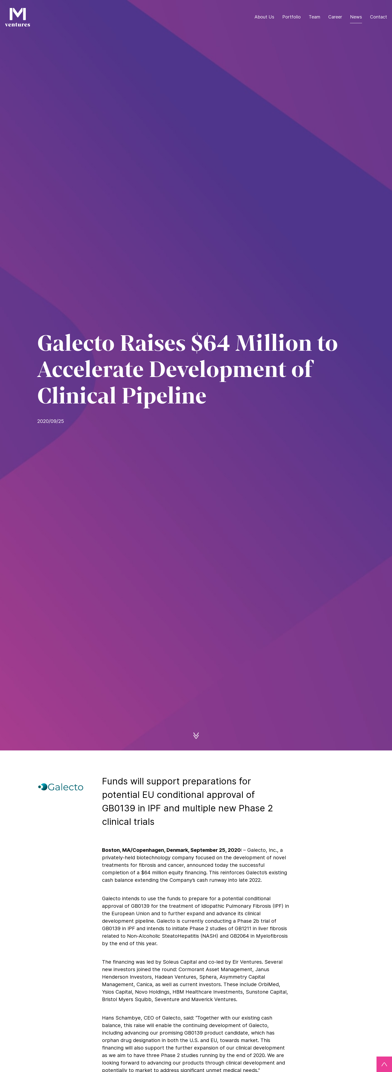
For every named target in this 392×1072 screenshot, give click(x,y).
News (356, 16)
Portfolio (291, 16)
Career (335, 16)
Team (314, 16)
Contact (378, 16)
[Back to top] (384, 1064)
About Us (264, 16)
